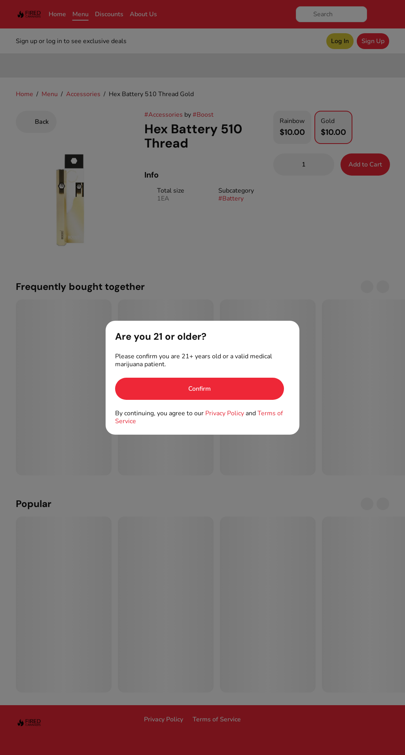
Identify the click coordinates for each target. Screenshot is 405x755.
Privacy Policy (224, 413)
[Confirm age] (199, 389)
